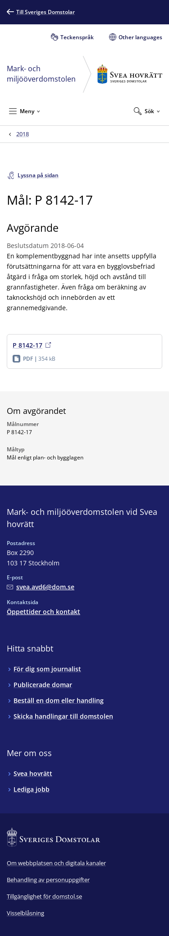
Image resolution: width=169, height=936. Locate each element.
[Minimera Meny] (24, 110)
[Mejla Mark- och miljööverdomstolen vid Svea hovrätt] (40, 587)
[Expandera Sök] (147, 110)
